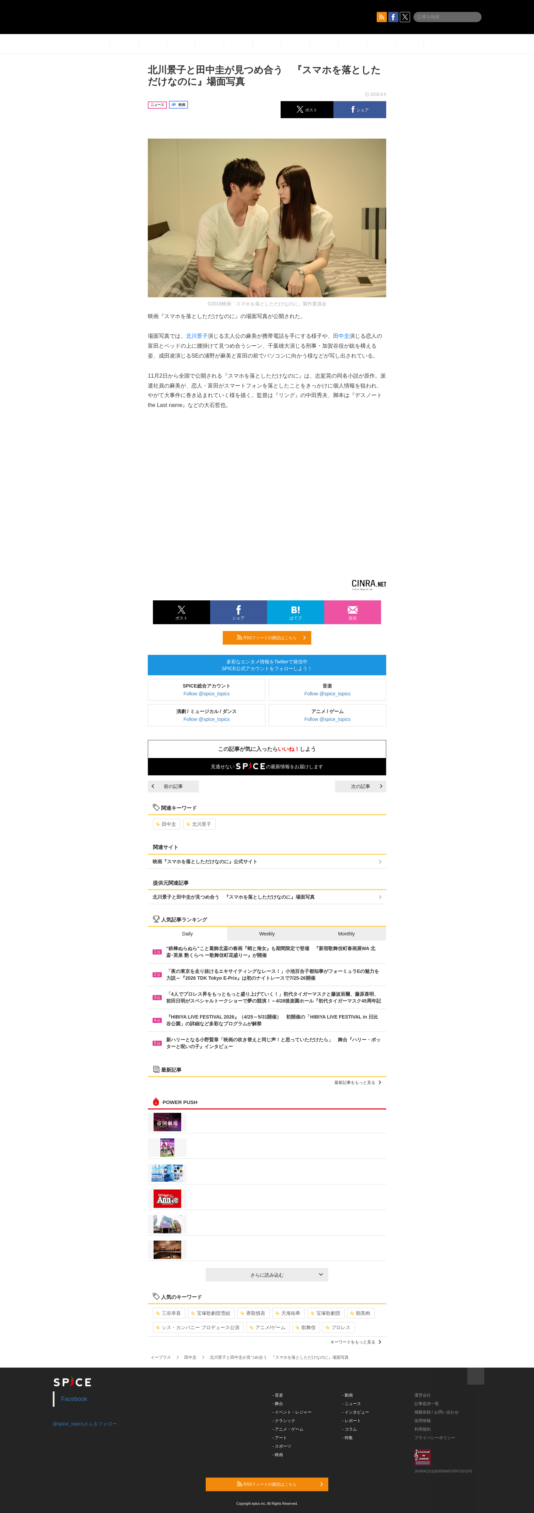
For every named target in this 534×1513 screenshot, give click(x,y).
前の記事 (167, 786)
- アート (279, 1437)
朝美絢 (360, 1313)
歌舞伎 (306, 1327)
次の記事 (366, 786)
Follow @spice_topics (207, 693)
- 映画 (277, 1454)
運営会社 (422, 1395)
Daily (187, 933)
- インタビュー (355, 1412)
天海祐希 (288, 1313)
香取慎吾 (252, 1313)
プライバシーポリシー (434, 1437)
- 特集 (347, 1437)
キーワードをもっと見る (355, 1342)
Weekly (267, 933)
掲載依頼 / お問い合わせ (436, 1412)
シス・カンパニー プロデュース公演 (197, 1327)
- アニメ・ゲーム (287, 1429)
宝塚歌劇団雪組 (210, 1313)
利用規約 (422, 1429)
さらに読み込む (286, 1275)
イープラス (161, 1357)
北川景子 (197, 336)
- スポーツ (281, 1446)
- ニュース (351, 1403)
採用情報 (422, 1420)
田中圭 (341, 336)
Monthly (346, 933)
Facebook (74, 1399)
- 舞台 (277, 1403)
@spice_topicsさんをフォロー (85, 1424)
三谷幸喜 (168, 1313)
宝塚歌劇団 (325, 1313)
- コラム (349, 1429)
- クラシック (283, 1420)
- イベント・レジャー (292, 1412)
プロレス (338, 1327)
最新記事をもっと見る (357, 1082)
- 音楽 (277, 1395)
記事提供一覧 (426, 1403)
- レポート (351, 1420)
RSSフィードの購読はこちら (271, 637)
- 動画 (347, 1395)
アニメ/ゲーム (267, 1327)
